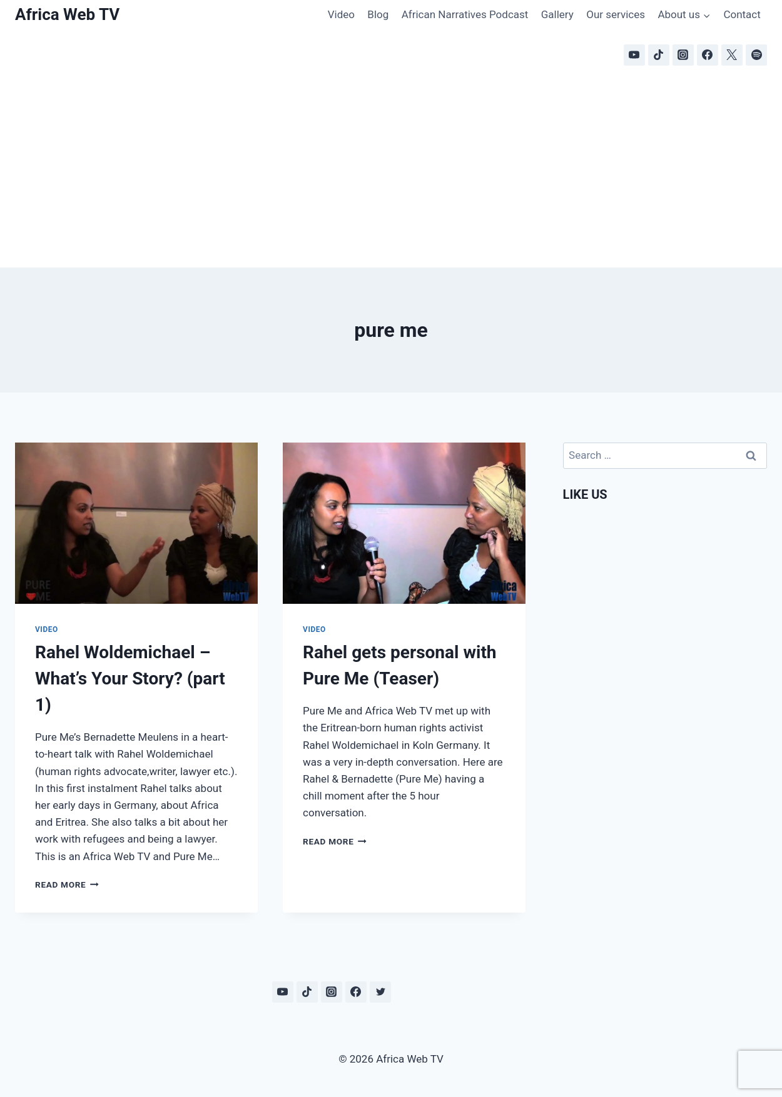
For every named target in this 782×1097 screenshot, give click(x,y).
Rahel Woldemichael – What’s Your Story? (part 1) (130, 678)
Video (341, 14)
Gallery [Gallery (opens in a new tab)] (557, 14)
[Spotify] (756, 55)
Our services (615, 14)
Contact (741, 14)
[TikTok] (658, 55)
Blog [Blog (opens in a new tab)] (377, 14)
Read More (67, 884)
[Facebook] (707, 55)
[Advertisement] (391, 173)
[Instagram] (683, 55)
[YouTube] (634, 55)
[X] (732, 55)
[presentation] (136, 523)
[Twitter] (380, 992)
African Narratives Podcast (465, 14)
